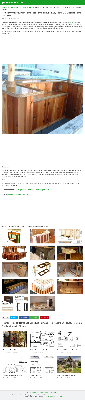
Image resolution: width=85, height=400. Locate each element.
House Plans (5, 18)
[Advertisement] (42, 50)
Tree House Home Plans (10, 350)
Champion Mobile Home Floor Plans (68, 350)
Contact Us (35, 392)
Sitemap (29, 392)
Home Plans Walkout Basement (66, 375)
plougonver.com (12, 2)
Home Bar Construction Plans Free (18, 195)
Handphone (20, 190)
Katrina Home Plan (35, 375)
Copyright (41, 392)
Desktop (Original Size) (42, 190)
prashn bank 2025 (57, 396)
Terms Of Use (48, 392)
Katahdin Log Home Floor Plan (12, 375)
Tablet (29, 190)
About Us (55, 392)
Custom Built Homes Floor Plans (40, 350)
